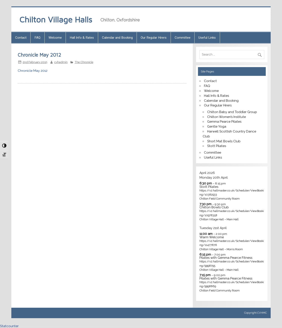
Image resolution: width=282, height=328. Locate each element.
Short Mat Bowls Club (224, 141)
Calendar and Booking (117, 38)
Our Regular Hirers (154, 38)
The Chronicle (84, 62)
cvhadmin (61, 62)
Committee (182, 38)
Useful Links (207, 38)
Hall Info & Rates (82, 38)
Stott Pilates (216, 146)
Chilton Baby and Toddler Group (232, 112)
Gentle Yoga (216, 126)
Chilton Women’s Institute (226, 117)
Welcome (55, 38)
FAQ (37, 38)
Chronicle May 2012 (32, 71)
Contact (21, 38)
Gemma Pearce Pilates (224, 122)
